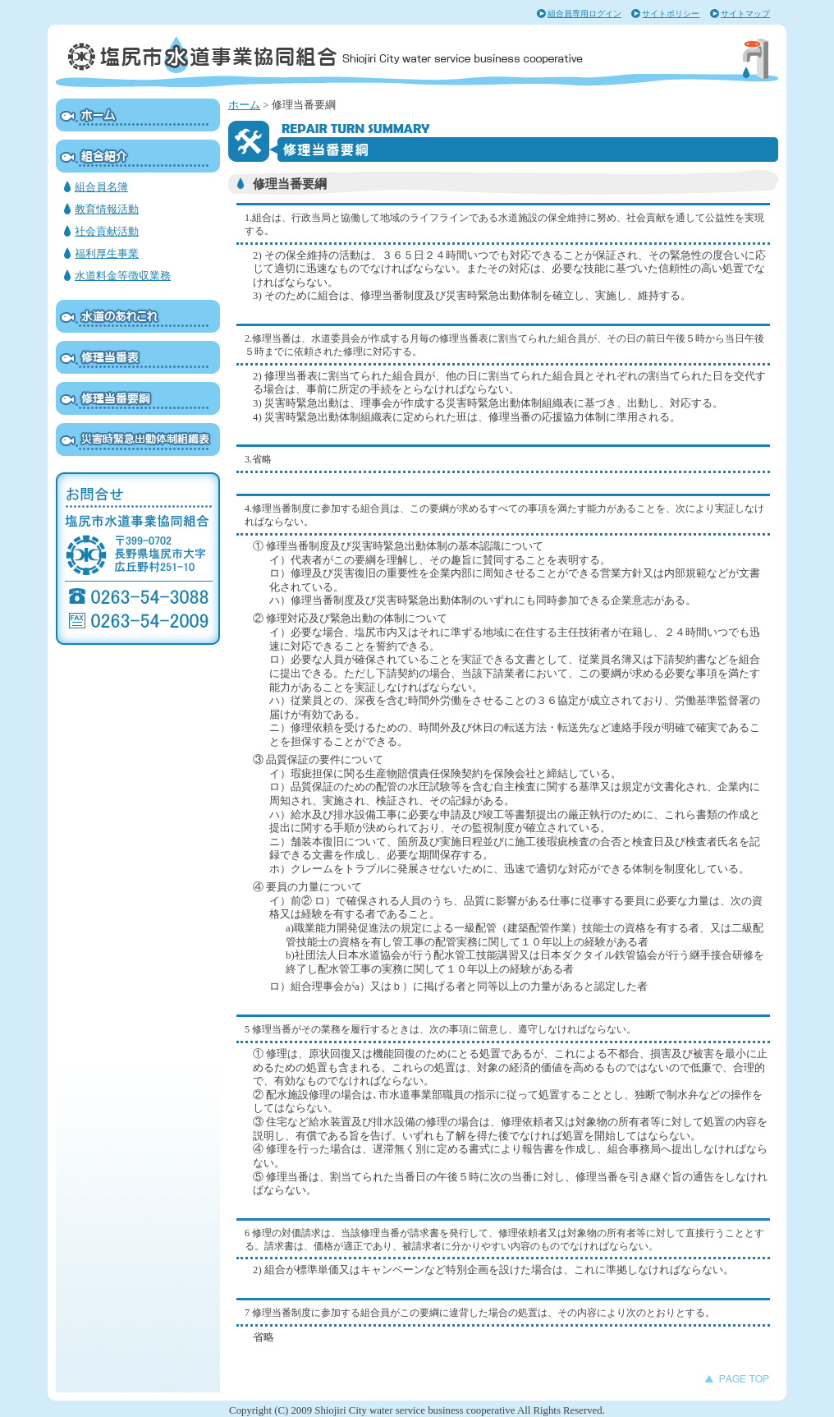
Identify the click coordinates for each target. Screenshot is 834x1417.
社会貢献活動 (107, 231)
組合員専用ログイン (584, 13)
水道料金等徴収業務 (123, 276)
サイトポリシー (670, 13)
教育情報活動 (107, 209)
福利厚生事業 (107, 254)
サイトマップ (745, 13)
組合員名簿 (101, 187)
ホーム (244, 105)
